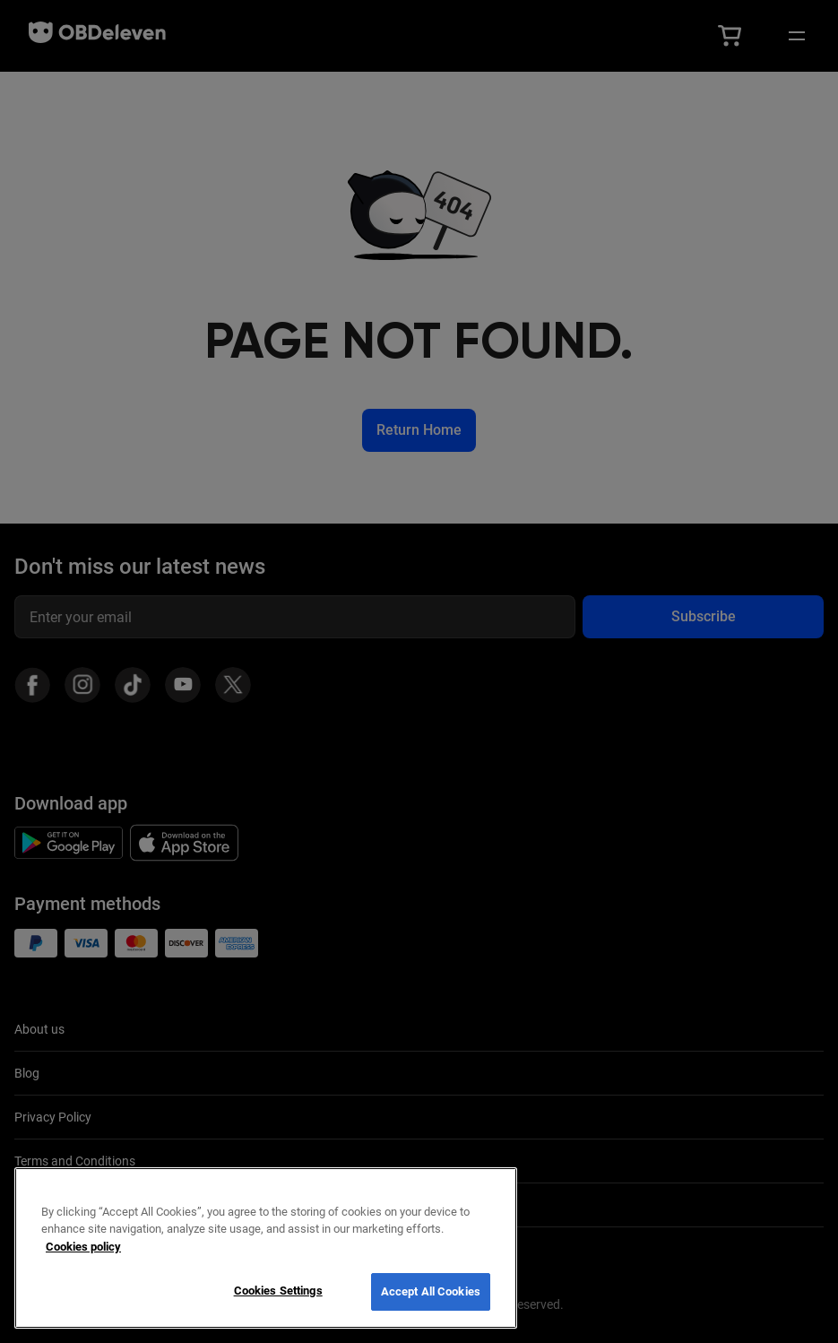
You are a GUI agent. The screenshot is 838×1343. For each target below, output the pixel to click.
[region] (265, 1248)
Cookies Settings (278, 1290)
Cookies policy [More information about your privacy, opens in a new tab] (83, 1246)
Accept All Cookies (430, 1291)
